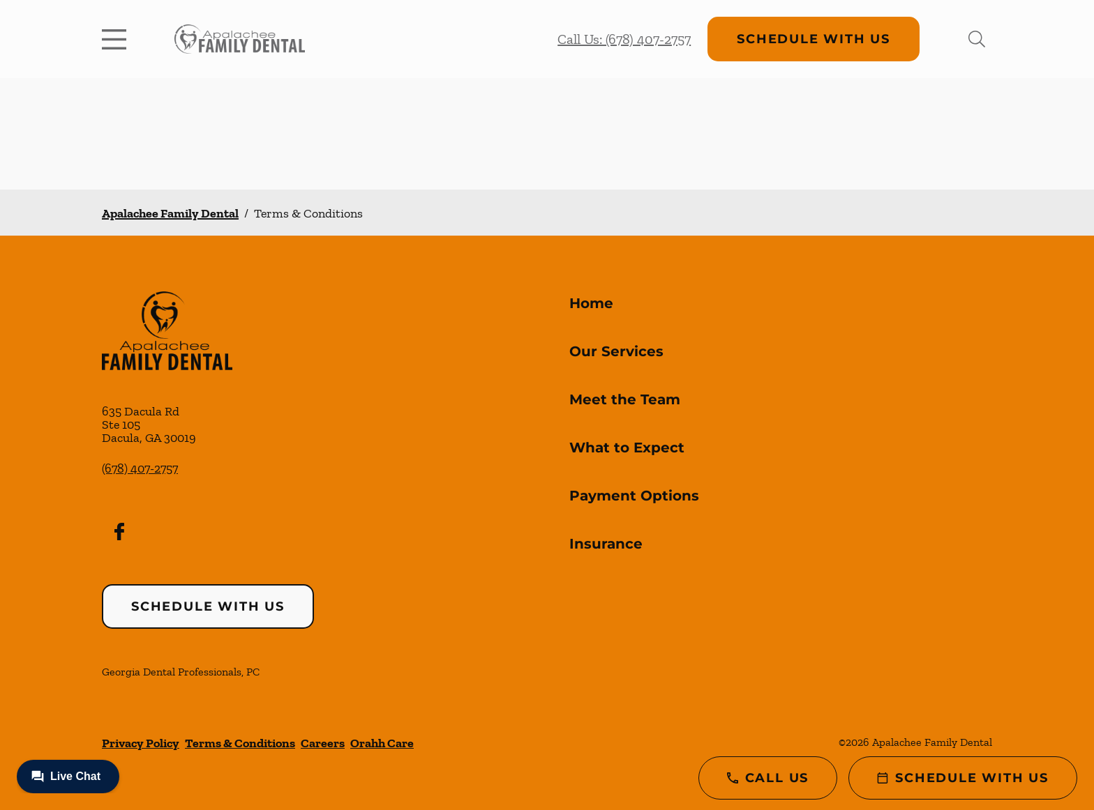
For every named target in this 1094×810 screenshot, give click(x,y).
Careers (323, 743)
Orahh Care (382, 743)
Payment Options (634, 495)
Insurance (606, 543)
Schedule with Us (813, 39)
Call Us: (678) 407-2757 (624, 39)
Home (591, 303)
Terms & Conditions (240, 743)
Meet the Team (624, 399)
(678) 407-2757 (140, 468)
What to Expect (626, 447)
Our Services (616, 351)
